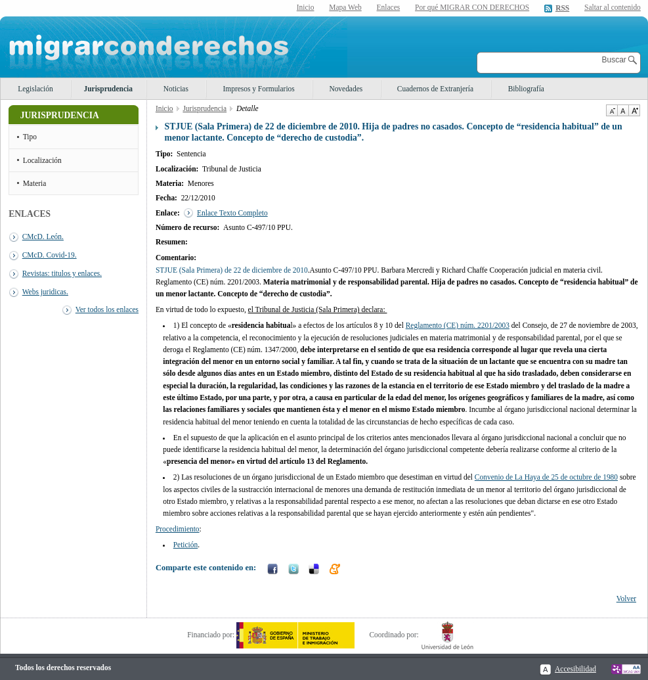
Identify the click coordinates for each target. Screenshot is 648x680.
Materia (35, 183)
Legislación (35, 89)
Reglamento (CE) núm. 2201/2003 (457, 325)
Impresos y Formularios (258, 89)
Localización (42, 160)
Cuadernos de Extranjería (435, 89)
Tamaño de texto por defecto (622, 110)
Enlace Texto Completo (232, 213)
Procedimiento (178, 529)
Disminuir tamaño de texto (611, 110)
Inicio (305, 7)
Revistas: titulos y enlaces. (62, 273)
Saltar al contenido (612, 7)
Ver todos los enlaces (107, 309)
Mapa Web (345, 7)
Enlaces (388, 7)
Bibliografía (526, 89)
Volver (626, 598)
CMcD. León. (43, 236)
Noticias (175, 89)
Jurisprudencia (108, 89)
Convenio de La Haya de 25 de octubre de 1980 (546, 477)
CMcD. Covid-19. (49, 255)
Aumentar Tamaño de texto (634, 110)
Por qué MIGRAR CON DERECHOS (472, 7)
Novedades (345, 89)
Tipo (30, 137)
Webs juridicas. (45, 292)
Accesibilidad (575, 669)
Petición (185, 545)
